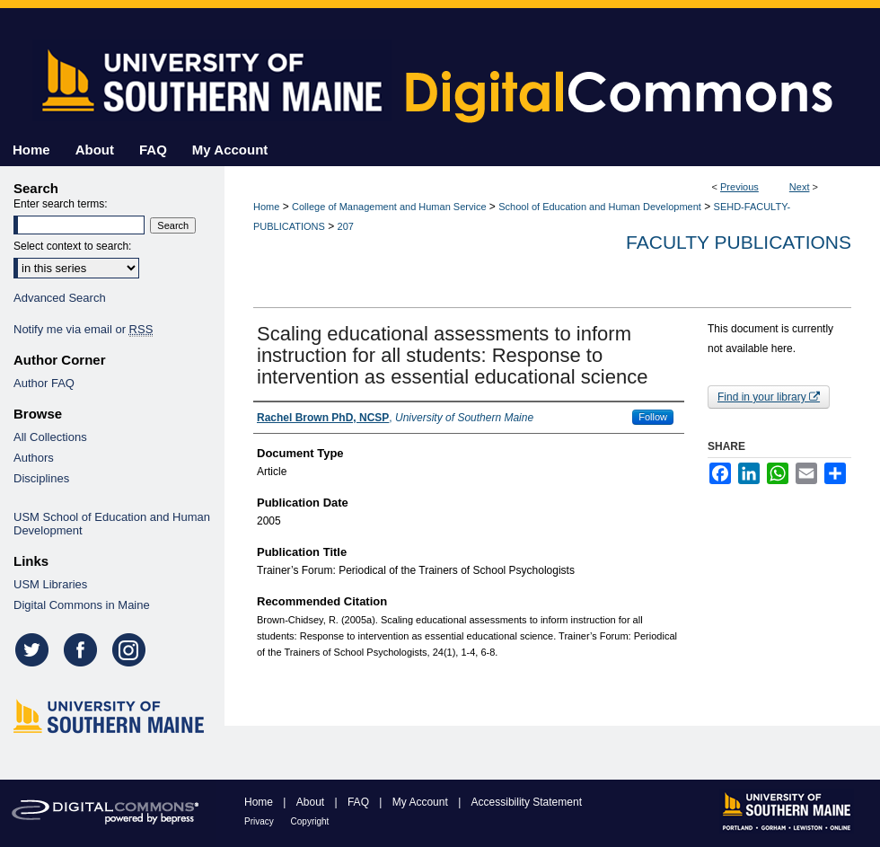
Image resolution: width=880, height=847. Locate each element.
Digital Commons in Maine (81, 605)
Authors (33, 457)
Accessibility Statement (526, 802)
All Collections (50, 437)
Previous (739, 186)
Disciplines (41, 478)
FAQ (360, 802)
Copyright (310, 821)
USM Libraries (50, 584)
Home (266, 206)
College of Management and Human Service (389, 206)
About (312, 802)
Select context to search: (72, 246)
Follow (652, 416)
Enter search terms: (60, 204)
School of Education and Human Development (599, 206)
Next (799, 186)
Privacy (260, 821)
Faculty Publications (738, 242)
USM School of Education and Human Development (111, 523)
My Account (421, 802)
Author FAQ (44, 383)
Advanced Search (59, 297)
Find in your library (768, 397)
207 (346, 226)
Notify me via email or (83, 329)
